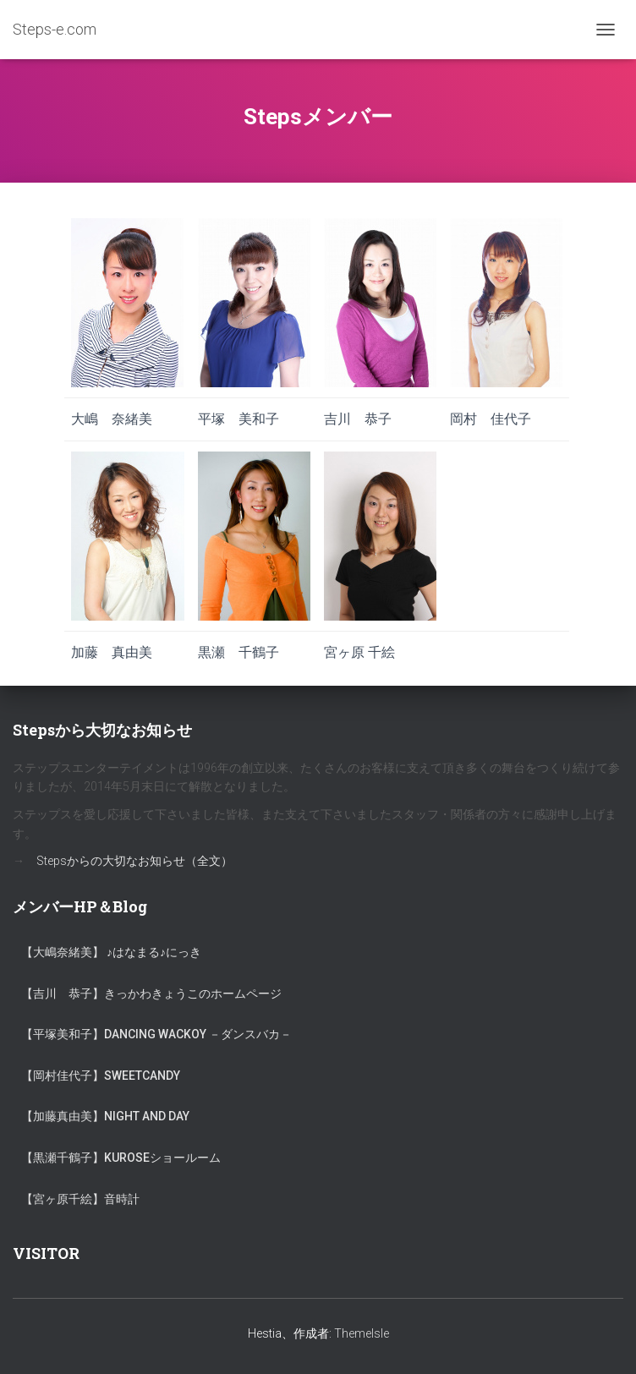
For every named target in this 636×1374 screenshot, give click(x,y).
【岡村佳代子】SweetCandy (100, 1075)
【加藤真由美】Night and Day (105, 1116)
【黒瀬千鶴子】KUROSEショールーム (121, 1157)
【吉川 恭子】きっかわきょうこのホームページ (151, 993)
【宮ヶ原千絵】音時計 (80, 1199)
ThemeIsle (361, 1333)
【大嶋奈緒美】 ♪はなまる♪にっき (111, 952)
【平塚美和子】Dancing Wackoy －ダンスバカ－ (156, 1034)
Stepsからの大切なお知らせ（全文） (134, 861)
